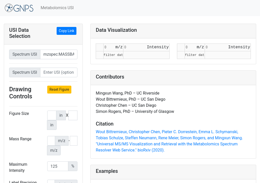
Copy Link (66, 31)
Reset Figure (59, 89)
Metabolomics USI (57, 7)
